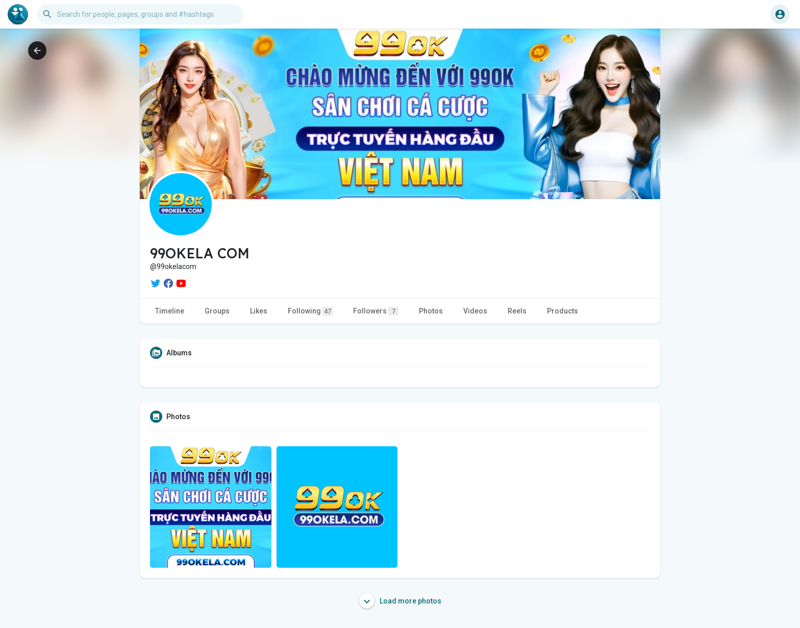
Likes (258, 311)
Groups (217, 311)
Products (562, 311)
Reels (517, 311)
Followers (375, 311)
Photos (431, 311)
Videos (475, 311)
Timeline (169, 311)
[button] (140, 14)
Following (310, 311)
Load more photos (400, 601)
